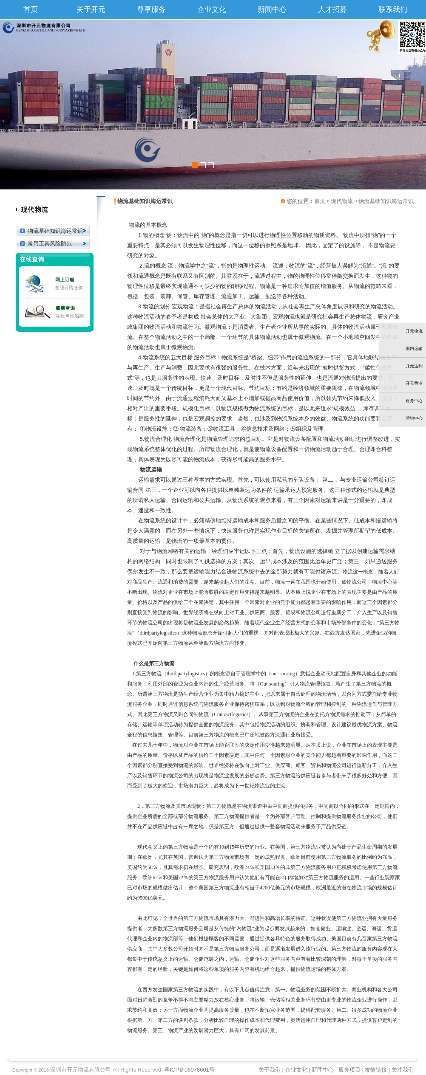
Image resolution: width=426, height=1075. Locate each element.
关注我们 (403, 1070)
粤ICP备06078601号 (189, 1070)
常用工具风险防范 (50, 243)
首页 (30, 10)
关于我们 (269, 1070)
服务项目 (349, 1070)
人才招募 (332, 10)
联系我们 (392, 10)
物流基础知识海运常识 (55, 231)
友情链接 (376, 1070)
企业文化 (211, 10)
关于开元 (91, 10)
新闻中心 (272, 10)
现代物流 (342, 201)
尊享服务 (151, 10)
